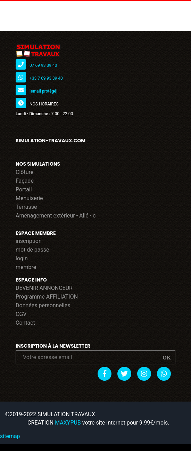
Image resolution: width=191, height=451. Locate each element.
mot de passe (32, 249)
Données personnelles (43, 305)
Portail (24, 189)
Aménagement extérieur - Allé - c (56, 215)
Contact (25, 322)
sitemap (10, 436)
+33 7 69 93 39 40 (46, 78)
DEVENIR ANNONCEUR (44, 288)
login (22, 258)
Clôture (24, 172)
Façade (25, 180)
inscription (29, 241)
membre (26, 267)
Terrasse (26, 207)
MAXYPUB (68, 422)
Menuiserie (29, 198)
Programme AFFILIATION (47, 296)
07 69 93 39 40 (43, 65)
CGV (21, 314)
